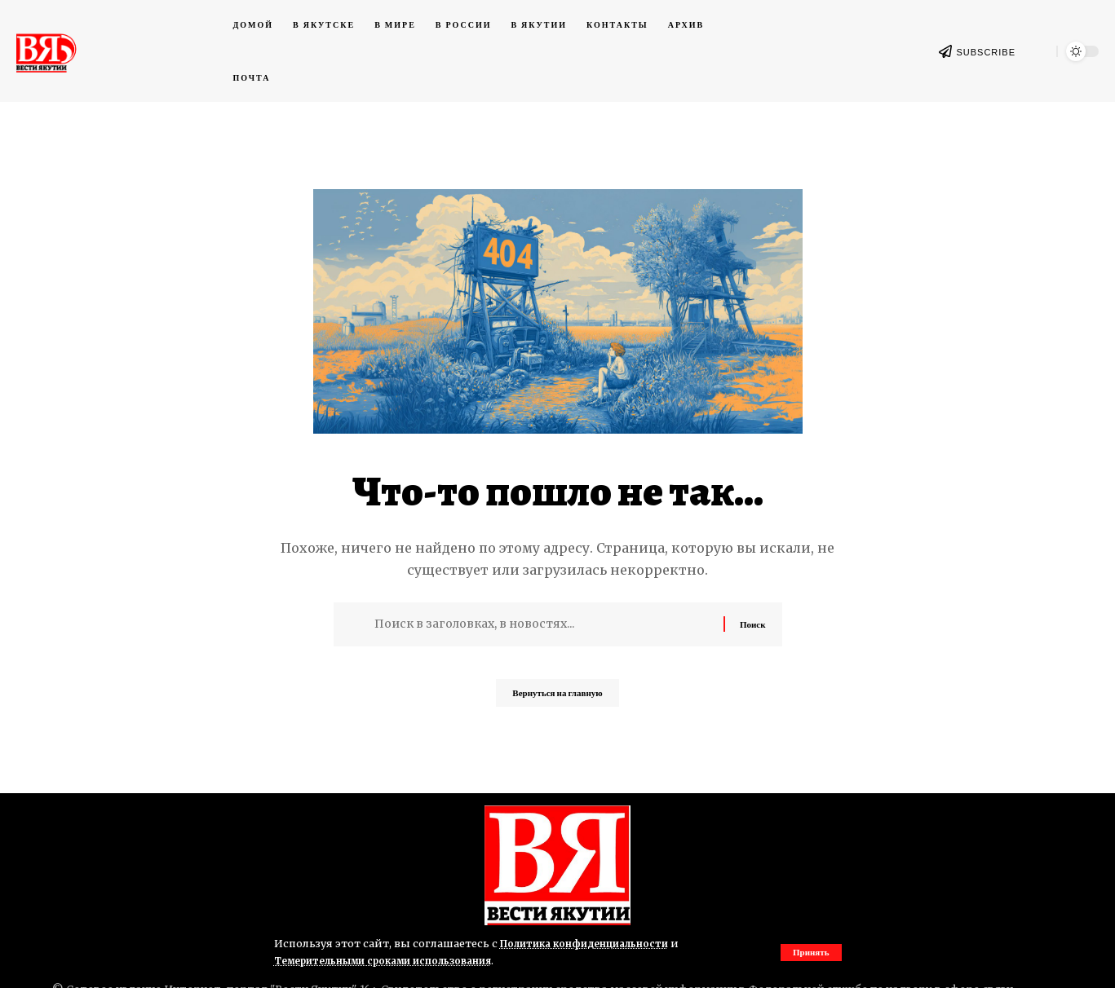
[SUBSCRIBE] (945, 51)
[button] (809, 952)
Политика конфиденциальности (591, 943)
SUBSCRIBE (985, 52)
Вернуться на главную (557, 697)
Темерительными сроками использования (393, 960)
